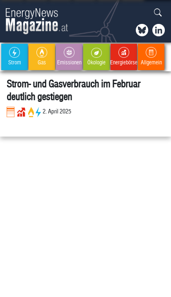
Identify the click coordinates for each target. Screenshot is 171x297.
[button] (158, 13)
